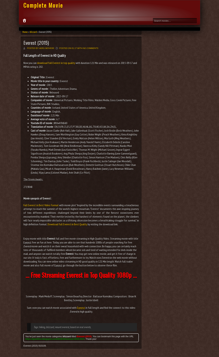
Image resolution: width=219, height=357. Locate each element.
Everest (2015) (36, 42)
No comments (90, 48)
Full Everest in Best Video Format (41, 205)
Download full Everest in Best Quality (67, 224)
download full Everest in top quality (56, 63)
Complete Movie (43, 5)
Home (25, 31)
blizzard (33, 31)
